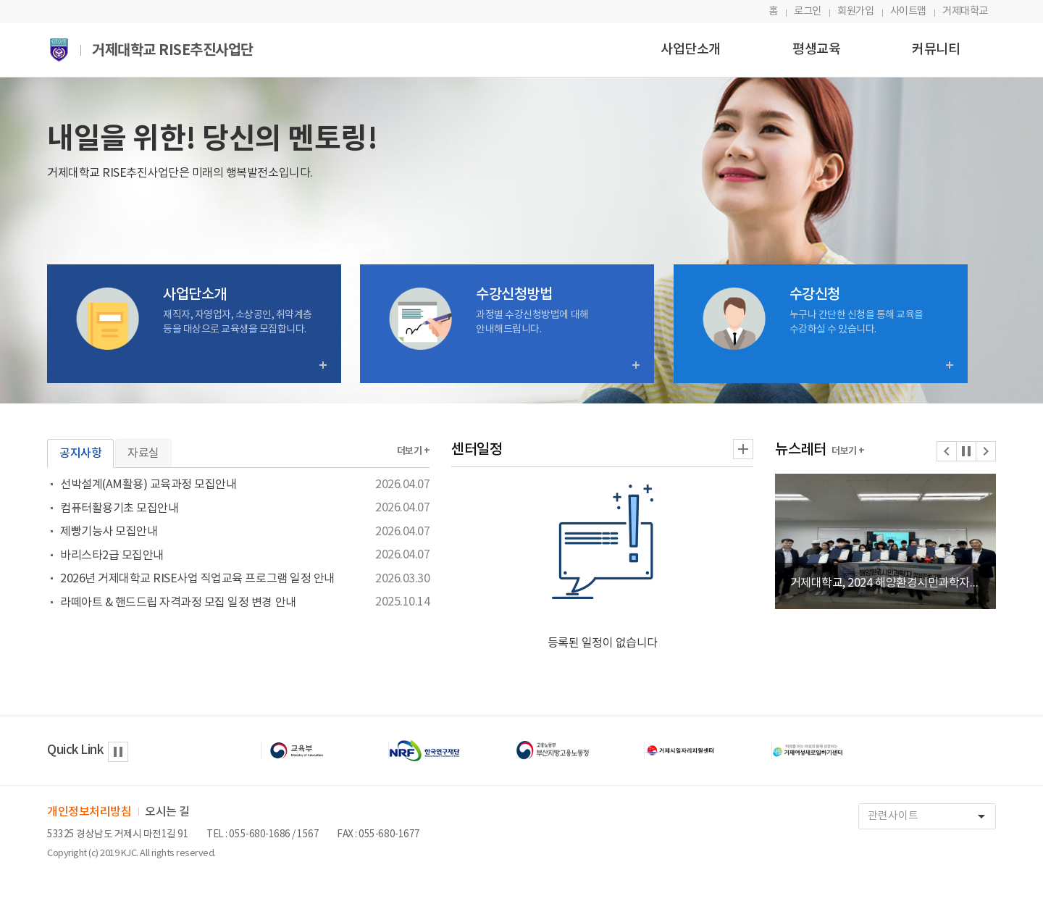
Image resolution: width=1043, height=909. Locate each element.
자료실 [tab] (143, 453)
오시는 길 (167, 811)
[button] (947, 451)
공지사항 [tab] (80, 453)
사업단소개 (691, 49)
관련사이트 (931, 816)
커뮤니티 (936, 49)
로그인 (807, 11)
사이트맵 (908, 11)
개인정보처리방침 (89, 811)
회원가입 (855, 11)
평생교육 (816, 49)
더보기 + (413, 451)
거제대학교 (965, 11)
